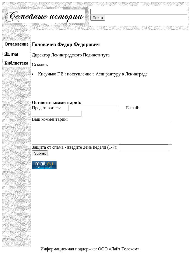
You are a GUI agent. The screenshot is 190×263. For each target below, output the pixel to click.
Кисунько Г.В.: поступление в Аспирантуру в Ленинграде (92, 74)
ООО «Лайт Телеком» (118, 253)
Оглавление (16, 44)
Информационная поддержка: (69, 253)
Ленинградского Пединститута (80, 55)
